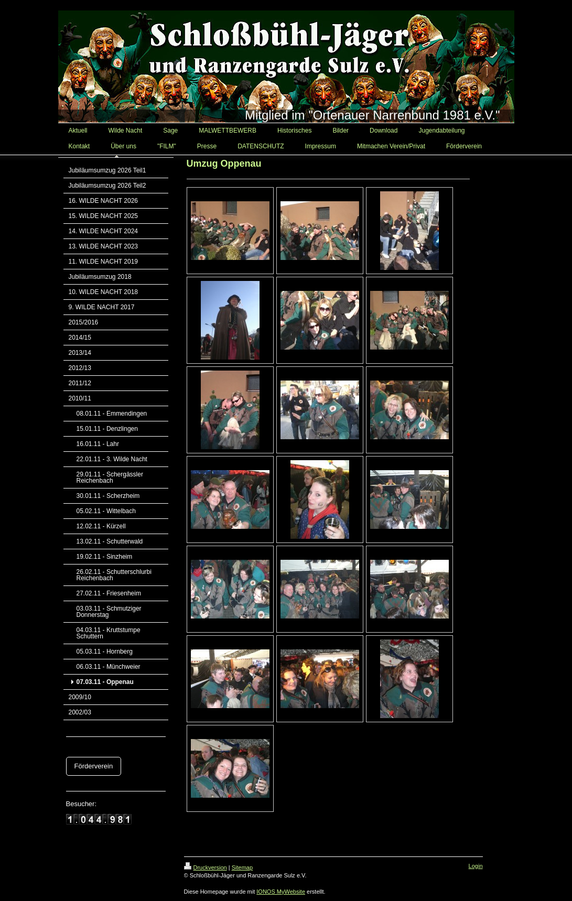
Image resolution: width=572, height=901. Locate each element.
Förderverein (93, 766)
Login (476, 866)
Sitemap (242, 867)
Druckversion (205, 867)
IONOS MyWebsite (280, 891)
